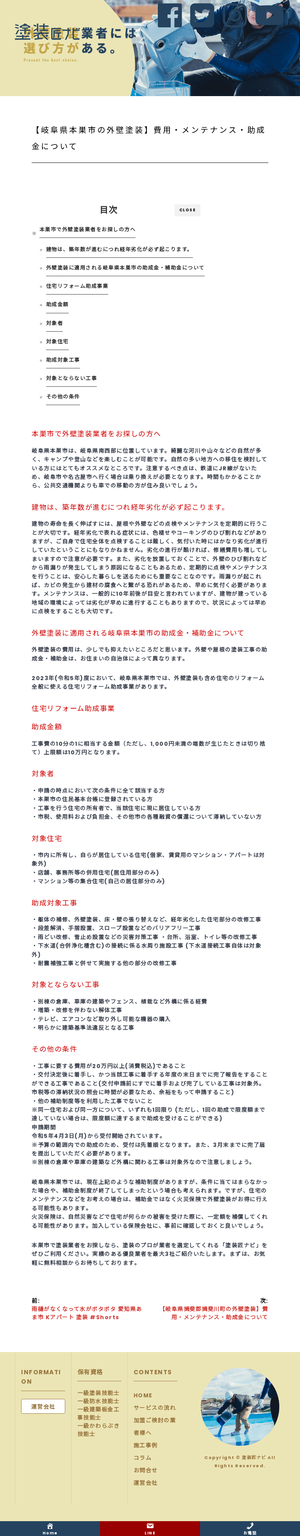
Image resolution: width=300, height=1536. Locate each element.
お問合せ (146, 1470)
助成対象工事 (63, 360)
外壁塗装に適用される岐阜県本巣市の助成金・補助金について (125, 267)
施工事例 (146, 1445)
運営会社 (146, 1483)
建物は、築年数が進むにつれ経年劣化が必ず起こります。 (119, 249)
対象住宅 (57, 341)
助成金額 (57, 304)
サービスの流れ (155, 1408)
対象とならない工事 (71, 378)
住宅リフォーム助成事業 (77, 286)
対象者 (54, 323)
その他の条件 (63, 396)
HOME (143, 1395)
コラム (143, 1458)
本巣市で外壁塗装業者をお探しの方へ (87, 229)
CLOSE (187, 210)
